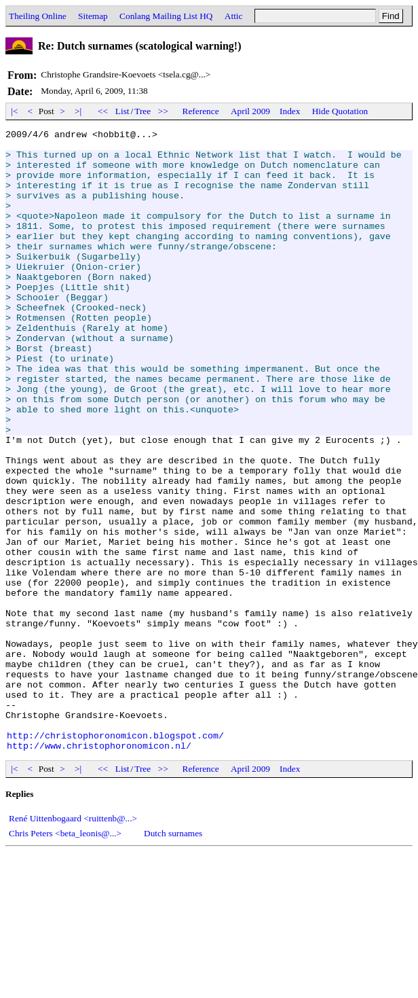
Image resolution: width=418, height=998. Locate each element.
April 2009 (250, 111)
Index (290, 111)
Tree (142, 111)
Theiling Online (37, 16)
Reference (201, 111)
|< (14, 111)
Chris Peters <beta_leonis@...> (65, 957)
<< (103, 111)
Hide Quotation (340, 111)
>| (78, 111)
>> (163, 111)
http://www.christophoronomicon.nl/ (99, 869)
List (122, 111)
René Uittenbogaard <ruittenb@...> (73, 943)
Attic (234, 16)
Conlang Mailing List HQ (165, 16)
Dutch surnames (173, 957)
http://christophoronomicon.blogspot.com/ (115, 857)
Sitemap (93, 16)
